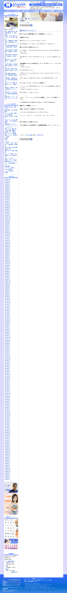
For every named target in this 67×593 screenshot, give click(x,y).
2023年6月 (7, 209)
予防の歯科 (11, 533)
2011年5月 (7, 423)
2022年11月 (7, 218)
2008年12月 (7, 468)
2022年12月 (7, 217)
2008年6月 (7, 477)
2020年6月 (7, 252)
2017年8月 (7, 306)
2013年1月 (7, 391)
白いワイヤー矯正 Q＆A (11, 153)
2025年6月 (7, 184)
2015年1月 (7, 354)
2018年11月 (7, 282)
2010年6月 (7, 440)
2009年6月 (7, 459)
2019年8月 (7, 268)
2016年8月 (7, 324)
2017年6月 (7, 309)
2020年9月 (7, 248)
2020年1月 (7, 260)
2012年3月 (7, 407)
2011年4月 (7, 424)
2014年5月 (7, 366)
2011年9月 (7, 416)
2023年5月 (7, 210)
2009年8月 (7, 455)
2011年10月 (7, 415)
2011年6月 (7, 421)
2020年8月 (7, 249)
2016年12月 (7, 318)
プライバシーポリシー (41, 578)
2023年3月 (7, 213)
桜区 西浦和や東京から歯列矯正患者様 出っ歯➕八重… (11, 33)
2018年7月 (7, 288)
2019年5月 (7, 273)
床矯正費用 (7, 166)
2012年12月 (7, 393)
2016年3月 (7, 332)
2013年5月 (7, 385)
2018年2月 (7, 296)
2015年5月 (7, 348)
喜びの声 (11, 498)
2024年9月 (7, 196)
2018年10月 (7, 284)
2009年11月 (7, 451)
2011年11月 (7, 413)
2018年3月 (7, 295)
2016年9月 (7, 323)
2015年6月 (7, 346)
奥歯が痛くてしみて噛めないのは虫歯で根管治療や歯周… (11, 94)
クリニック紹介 (34, 11)
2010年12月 (7, 430)
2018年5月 (7, 291)
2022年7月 (7, 224)
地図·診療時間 (31, 581)
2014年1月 (7, 373)
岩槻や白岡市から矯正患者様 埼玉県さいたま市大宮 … (11, 56)
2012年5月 (7, 404)
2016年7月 (7, 326)
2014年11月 (7, 357)
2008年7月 (7, 476)
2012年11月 (7, 395)
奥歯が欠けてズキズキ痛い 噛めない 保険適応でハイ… (11, 61)
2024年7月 (7, 198)
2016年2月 (7, 334)
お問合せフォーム (11, 546)
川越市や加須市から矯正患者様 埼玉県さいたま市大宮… (11, 51)
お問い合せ (45, 4)
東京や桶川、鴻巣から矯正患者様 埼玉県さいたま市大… (11, 70)
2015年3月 (7, 351)
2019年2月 (7, 277)
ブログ (59, 11)
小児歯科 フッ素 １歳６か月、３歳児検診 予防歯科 (11, 144)
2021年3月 (7, 238)
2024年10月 (7, 195)
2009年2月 (7, 465)
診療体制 (13, 572)
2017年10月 (7, 302)
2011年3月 (7, 426)
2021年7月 (7, 235)
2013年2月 (7, 390)
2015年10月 (7, 340)
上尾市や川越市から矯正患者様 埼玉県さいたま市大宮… (11, 66)
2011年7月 (7, 420)
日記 (6, 139)
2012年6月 (7, 402)
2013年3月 (7, 388)
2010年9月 (7, 435)
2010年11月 (7, 432)
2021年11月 (7, 234)
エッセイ (7, 141)
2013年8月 (7, 381)
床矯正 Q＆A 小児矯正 (11, 160)
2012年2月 (7, 409)
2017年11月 (7, 301)
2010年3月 (7, 445)
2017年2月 (7, 315)
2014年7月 (7, 363)
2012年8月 (7, 399)
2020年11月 (7, 245)
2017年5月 (7, 310)
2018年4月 (7, 293)
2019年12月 (7, 262)
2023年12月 (7, 204)
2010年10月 (7, 434)
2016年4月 (7, 331)
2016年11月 (7, 320)
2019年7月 (7, 270)
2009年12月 (7, 449)
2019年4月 (7, 274)
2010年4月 (7, 443)
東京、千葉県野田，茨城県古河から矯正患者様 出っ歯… (11, 42)
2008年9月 (7, 473)
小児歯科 (11, 531)
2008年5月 (7, 479)
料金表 (42, 11)
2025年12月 (7, 179)
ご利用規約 (33, 578)
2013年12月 (7, 374)
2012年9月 (7, 398)
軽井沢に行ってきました (28, 30)
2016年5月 (7, 329)
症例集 (6, 138)
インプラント (11, 525)
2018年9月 (7, 285)
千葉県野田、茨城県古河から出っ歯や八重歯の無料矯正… (11, 80)
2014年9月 (7, 360)
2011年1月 (7, 429)
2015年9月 (7, 341)
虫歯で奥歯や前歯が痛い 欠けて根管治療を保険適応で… (11, 75)
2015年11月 (7, 338)
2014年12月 (7, 356)
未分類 (6, 172)
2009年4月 (7, 462)
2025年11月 (7, 181)
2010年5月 (7, 441)
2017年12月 (7, 299)
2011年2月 (7, 427)
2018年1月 (7, 298)
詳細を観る (13, 27)
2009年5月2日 (40, 135)
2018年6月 (7, 290)
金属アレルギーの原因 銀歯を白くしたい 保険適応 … (11, 84)
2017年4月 (7, 312)
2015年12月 (7, 337)
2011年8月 (7, 418)
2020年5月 (7, 254)
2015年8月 (7, 343)
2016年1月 (7, 335)
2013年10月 (7, 377)
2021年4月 (7, 237)
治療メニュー (24, 11)
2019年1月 (7, 279)
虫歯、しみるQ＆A (9, 158)
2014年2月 (7, 371)
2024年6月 (7, 199)
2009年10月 (7, 452)
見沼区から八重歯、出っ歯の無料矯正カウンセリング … (11, 89)
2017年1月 (7, 316)
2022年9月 (7, 221)
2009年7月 (7, 457)
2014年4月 (7, 368)
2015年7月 (7, 345)
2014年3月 (7, 370)
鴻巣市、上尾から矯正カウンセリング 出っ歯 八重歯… (11, 37)
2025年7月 (7, 182)
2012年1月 (7, 410)
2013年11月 (7, 376)
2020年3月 (7, 257)
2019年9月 (7, 266)
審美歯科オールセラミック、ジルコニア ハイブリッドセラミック (11, 126)
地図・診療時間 (50, 11)
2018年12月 (7, 281)
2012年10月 (7, 396)
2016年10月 (7, 321)
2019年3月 (7, 276)
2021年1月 (7, 242)
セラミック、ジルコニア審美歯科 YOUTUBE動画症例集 (11, 121)
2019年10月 (7, 265)
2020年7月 (7, 251)
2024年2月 (7, 202)
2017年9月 (7, 304)
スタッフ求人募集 (9, 171)
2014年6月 (7, 365)
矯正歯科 (11, 522)
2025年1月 (7, 190)
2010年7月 (7, 438)
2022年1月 (7, 231)
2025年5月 (7, 185)
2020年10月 (7, 246)
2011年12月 (7, 412)
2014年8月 (7, 362)
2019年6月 (7, 271)
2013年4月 (7, 387)
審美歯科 (11, 536)
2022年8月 (7, 223)
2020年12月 (7, 243)
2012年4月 (7, 405)
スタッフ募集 (11, 541)
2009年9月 (7, 454)
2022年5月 (7, 226)
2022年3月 (7, 227)
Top (25, 580)
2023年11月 (7, 206)
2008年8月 (7, 474)
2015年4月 (7, 349)
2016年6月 (7, 327)
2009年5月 (7, 460)
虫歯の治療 (11, 528)
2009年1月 (7, 466)
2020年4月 (7, 256)
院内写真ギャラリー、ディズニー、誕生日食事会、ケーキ (11, 163)
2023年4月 (7, 212)
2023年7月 (7, 207)
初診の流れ (11, 520)
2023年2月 (7, 215)
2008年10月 (7, 471)
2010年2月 (7, 446)
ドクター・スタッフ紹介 (15, 11)
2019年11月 (7, 263)
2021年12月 (7, 232)
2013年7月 (7, 382)
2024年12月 (7, 192)
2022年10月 (7, 220)
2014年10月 (7, 359)
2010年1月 (7, 448)
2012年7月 (7, 401)
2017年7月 (7, 307)
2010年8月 (7, 437)
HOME (7, 11)
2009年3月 (7, 463)
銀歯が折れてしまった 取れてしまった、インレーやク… (11, 98)
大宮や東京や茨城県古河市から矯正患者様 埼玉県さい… (11, 47)
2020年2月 (7, 259)
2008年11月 (7, 470)
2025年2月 (7, 188)
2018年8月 (7, 287)
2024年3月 (7, 201)
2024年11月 (7, 193)
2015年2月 (7, 352)
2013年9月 (7, 379)
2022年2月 (7, 229)
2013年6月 (7, 384)
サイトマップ (27, 578)
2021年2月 (7, 240)
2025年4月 (7, 187)
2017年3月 (7, 313)
